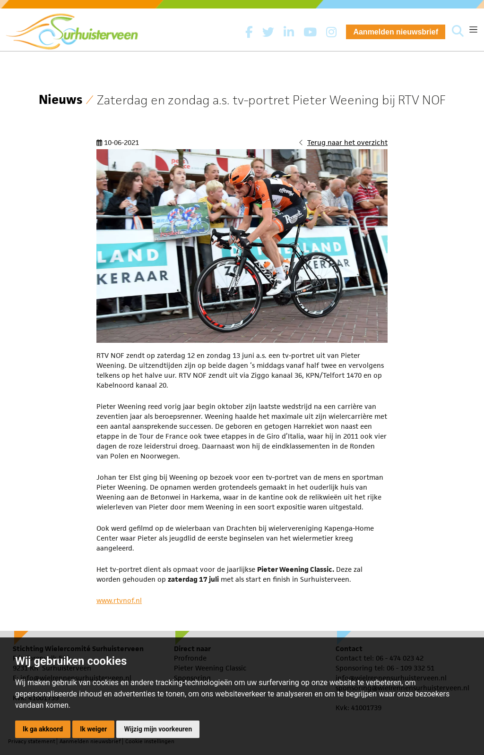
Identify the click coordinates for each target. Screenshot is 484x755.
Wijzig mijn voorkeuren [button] (158, 729)
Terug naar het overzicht (347, 142)
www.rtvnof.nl (119, 600)
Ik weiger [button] (93, 729)
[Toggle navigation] (473, 29)
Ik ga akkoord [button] (43, 729)
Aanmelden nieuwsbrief (395, 32)
